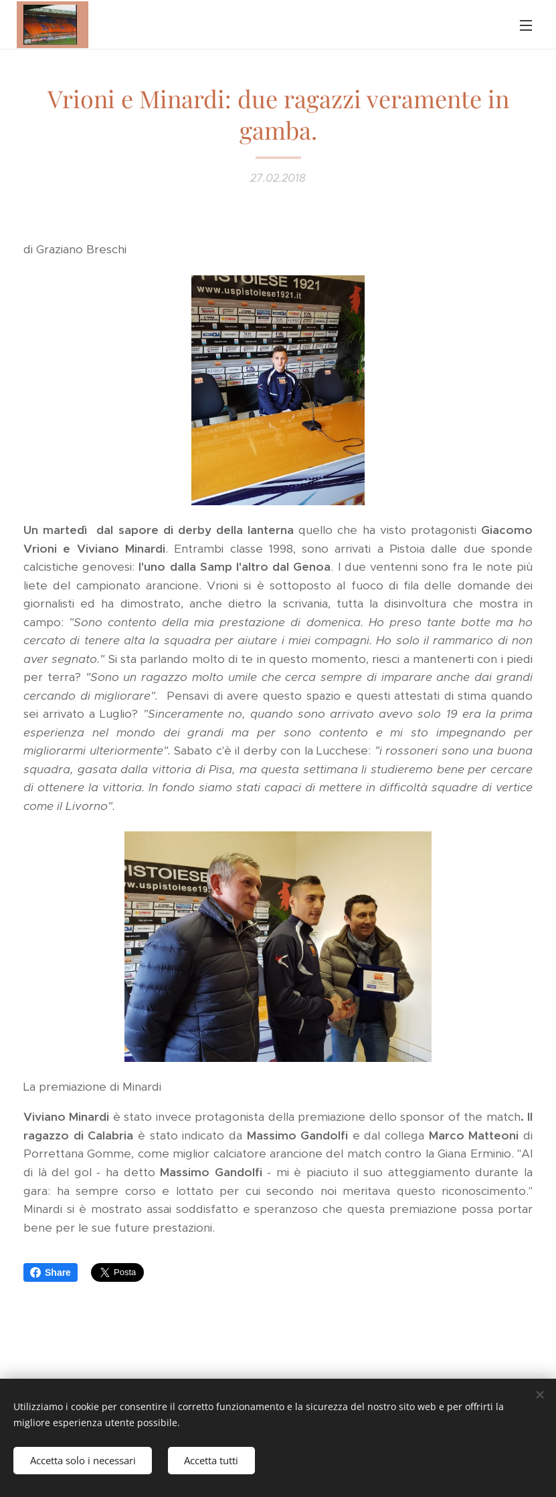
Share (50, 1272)
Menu (526, 25)
